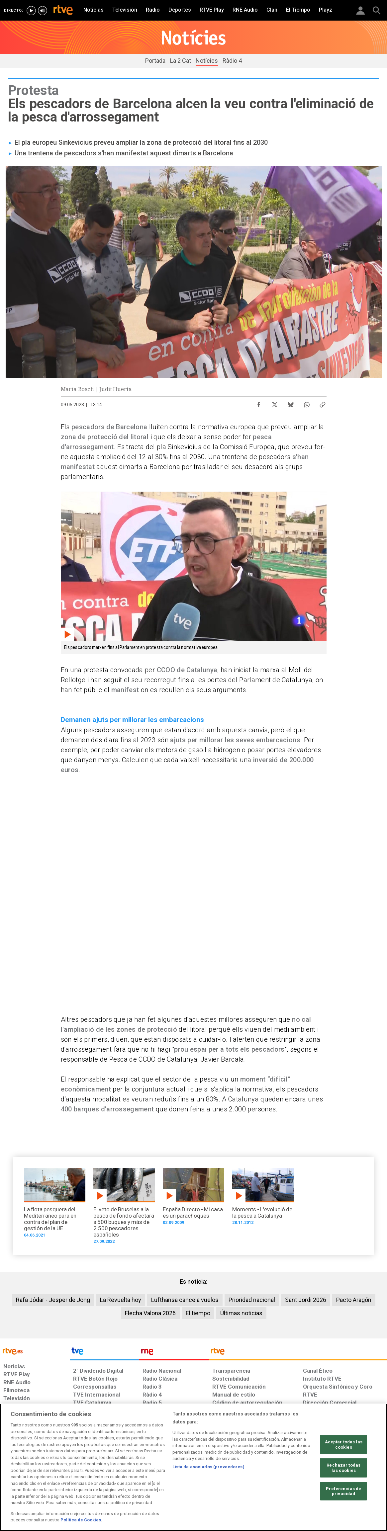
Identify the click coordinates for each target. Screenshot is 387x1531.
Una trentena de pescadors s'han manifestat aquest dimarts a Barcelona (124, 153)
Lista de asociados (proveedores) (208, 1466)
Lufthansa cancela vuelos (185, 1299)
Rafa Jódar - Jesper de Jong (53, 1299)
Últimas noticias (241, 1313)
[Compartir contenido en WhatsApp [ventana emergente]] (307, 403)
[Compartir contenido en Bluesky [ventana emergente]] (291, 403)
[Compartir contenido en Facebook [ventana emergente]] (259, 403)
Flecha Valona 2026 (150, 1313)
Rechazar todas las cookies (343, 1468)
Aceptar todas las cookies (343, 1444)
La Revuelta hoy (120, 1299)
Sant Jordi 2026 (305, 1299)
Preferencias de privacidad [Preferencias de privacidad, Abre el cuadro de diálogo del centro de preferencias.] (343, 1491)
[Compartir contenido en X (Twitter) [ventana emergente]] (275, 403)
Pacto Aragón (353, 1299)
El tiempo (198, 1313)
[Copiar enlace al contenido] (323, 403)
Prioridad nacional (252, 1299)
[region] (193, 1467)
